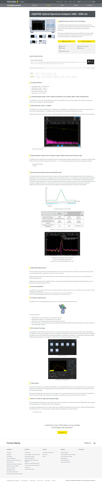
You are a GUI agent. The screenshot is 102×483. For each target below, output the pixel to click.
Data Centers (9, 456)
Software (63, 48)
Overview (32, 76)
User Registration (64, 460)
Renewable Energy (11, 469)
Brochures (63, 46)
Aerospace (9, 452)
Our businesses (24, 480)
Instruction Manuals (83, 46)
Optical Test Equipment (44, 9)
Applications (56, 76)
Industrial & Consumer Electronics (14, 460)
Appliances (9, 454)
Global (70, 1)
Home (31, 9)
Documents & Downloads (46, 73)
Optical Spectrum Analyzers (56, 9)
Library (62, 5)
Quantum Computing (11, 468)
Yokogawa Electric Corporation (13, 480)
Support (76, 5)
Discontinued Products (29, 469)
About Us (66, 1)
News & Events (60, 1)
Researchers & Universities (12, 471)
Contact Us (90, 5)
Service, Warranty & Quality (66, 456)
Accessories (74, 76)
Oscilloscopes (27, 452)
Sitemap (53, 480)
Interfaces (62, 76)
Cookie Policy (47, 480)
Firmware (81, 48)
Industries (34, 5)
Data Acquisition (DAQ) (29, 456)
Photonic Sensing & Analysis (13, 466)
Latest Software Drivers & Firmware (68, 454)
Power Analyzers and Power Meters (32, 454)
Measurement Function (47, 76)
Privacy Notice (32, 480)
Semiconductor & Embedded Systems (14, 473)
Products (48, 5)
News (55, 73)
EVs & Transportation (11, 458)
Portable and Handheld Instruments (32, 463)
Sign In (74, 1)
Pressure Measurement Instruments (32, 465)
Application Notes (65, 51)
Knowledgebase (64, 458)
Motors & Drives (10, 462)
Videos (44, 456)
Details (31, 73)
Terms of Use (40, 480)
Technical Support (86, 41)
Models (68, 76)
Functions (38, 76)
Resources (37, 73)
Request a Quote (67, 41)
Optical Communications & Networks (14, 464)
